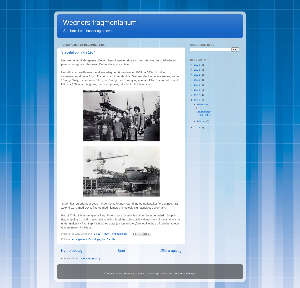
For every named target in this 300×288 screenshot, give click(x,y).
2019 (197, 84)
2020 (197, 79)
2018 (197, 89)
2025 (197, 64)
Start (121, 251)
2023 (197, 69)
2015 (197, 127)
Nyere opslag (71, 251)
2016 (197, 100)
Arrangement (79, 239)
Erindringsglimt (96, 239)
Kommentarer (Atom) (88, 258)
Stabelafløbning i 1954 (78, 52)
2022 (197, 74)
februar (201, 121)
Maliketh (167, 273)
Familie (111, 239)
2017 (197, 95)
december (203, 104)
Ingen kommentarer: (116, 233)
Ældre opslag (171, 251)
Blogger (190, 273)
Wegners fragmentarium (100, 22)
